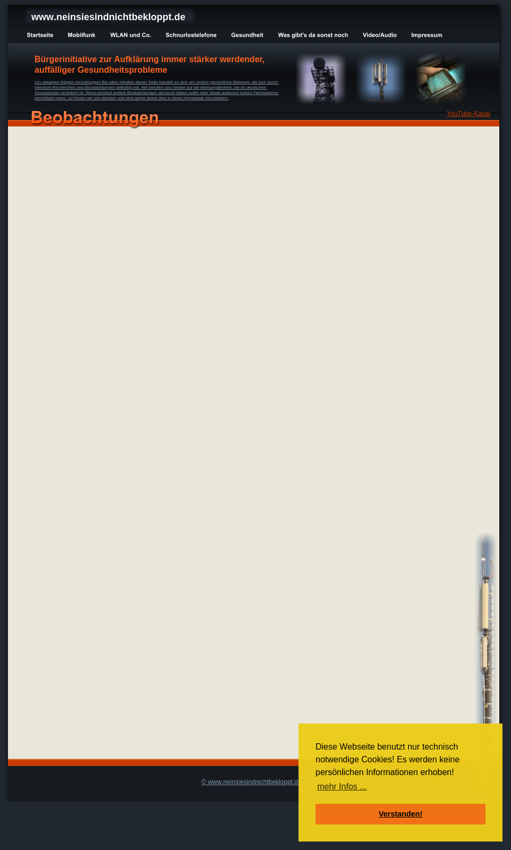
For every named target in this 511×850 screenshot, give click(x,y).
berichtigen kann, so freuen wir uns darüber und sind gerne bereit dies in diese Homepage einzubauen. (131, 98)
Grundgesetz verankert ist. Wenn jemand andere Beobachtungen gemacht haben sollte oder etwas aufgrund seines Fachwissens (157, 92)
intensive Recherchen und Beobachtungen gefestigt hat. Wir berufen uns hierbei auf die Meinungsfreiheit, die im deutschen (151, 87)
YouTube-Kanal (468, 113)
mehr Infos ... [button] (342, 786)
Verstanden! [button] (400, 814)
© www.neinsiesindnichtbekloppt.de (251, 782)
